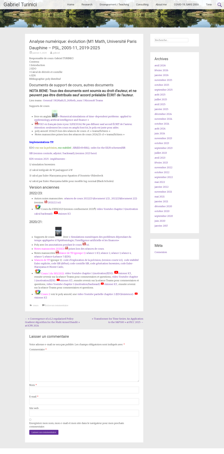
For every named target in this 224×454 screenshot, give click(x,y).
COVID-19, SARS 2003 (186, 4)
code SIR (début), (60, 263)
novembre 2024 (163, 118)
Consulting (142, 4)
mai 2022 (160, 182)
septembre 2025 (164, 89)
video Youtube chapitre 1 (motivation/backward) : (74, 284)
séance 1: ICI (93, 253)
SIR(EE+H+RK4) (81, 147)
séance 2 (105, 253)
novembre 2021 (163, 191)
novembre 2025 (163, 80)
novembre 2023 (163, 138)
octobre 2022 (162, 172)
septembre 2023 (163, 148)
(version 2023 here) (86, 153)
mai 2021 (160, 196)
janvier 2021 (161, 201)
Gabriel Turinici (20, 5)
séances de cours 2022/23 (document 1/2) (87, 198)
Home (70, 4)
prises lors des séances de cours (84, 248)
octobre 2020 (162, 211)
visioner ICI (110, 284)
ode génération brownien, (105, 263)
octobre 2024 (162, 123)
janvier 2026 (162, 75)
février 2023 (161, 162)
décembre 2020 (163, 206)
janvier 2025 (161, 109)
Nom (33, 385)
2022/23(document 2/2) (124, 198)
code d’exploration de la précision (82, 260)
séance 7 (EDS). (63, 256)
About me (161, 4)
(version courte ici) (112, 260)
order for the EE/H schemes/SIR (108, 147)
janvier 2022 (162, 186)
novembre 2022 (163, 167)
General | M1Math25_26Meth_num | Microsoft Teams (73, 100)
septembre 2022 (164, 177)
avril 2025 (160, 104)
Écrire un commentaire (56, 305)
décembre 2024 (163, 114)
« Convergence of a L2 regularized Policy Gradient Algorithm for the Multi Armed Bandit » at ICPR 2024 (52, 322)
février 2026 (161, 70)
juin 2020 (160, 220)
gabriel (56, 53)
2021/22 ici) (52, 202)
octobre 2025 (162, 84)
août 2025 (160, 94)
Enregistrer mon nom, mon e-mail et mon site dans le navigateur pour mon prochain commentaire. (76, 425)
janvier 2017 (161, 225)
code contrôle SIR (79, 263)
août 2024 (160, 128)
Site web (34, 408)
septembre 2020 (164, 216)
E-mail (33, 396)
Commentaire (38, 349)
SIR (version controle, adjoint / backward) (51, 153)
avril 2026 (160, 65)
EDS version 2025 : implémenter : (48, 158)
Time (209, 4)
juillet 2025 (161, 99)
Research (87, 4)
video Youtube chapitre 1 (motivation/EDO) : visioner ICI (98, 273)
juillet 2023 (161, 152)
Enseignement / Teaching (114, 4)
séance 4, (126, 253)
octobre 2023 (162, 143)
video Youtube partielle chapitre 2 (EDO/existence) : (106, 294)
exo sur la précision (46, 147)
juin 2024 (160, 133)
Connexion (161, 252)
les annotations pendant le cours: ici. (67, 244)
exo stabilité (64, 147)
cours (35, 305)
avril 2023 (160, 157)
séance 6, (50, 256)
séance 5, (39, 256)
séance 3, (116, 253)
